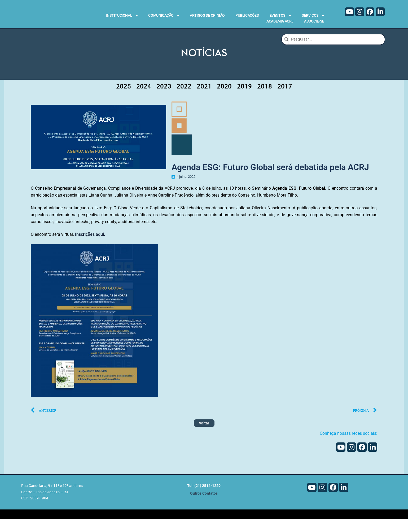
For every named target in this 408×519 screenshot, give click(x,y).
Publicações (247, 15)
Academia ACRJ (279, 21)
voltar (204, 433)
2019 (244, 95)
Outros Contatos (204, 503)
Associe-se (314, 21)
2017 (284, 95)
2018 (264, 95)
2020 (224, 95)
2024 (143, 95)
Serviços (313, 15)
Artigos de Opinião (207, 15)
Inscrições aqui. (90, 244)
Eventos (280, 15)
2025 (123, 95)
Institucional (122, 15)
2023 (163, 95)
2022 (184, 95)
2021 (204, 95)
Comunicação (163, 15)
